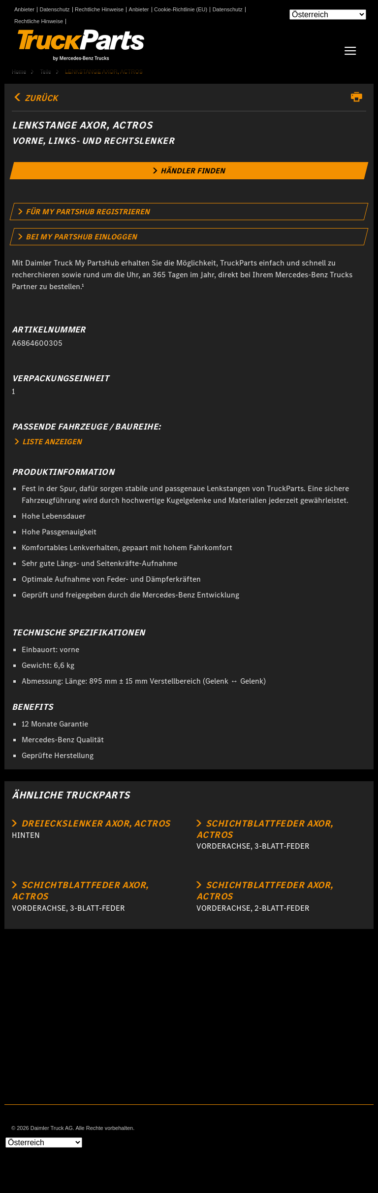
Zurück (35, 98)
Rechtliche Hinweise (99, 9)
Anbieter (24, 9)
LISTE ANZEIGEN (48, 441)
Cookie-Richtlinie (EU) (180, 9)
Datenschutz (54, 9)
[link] (189, 170)
